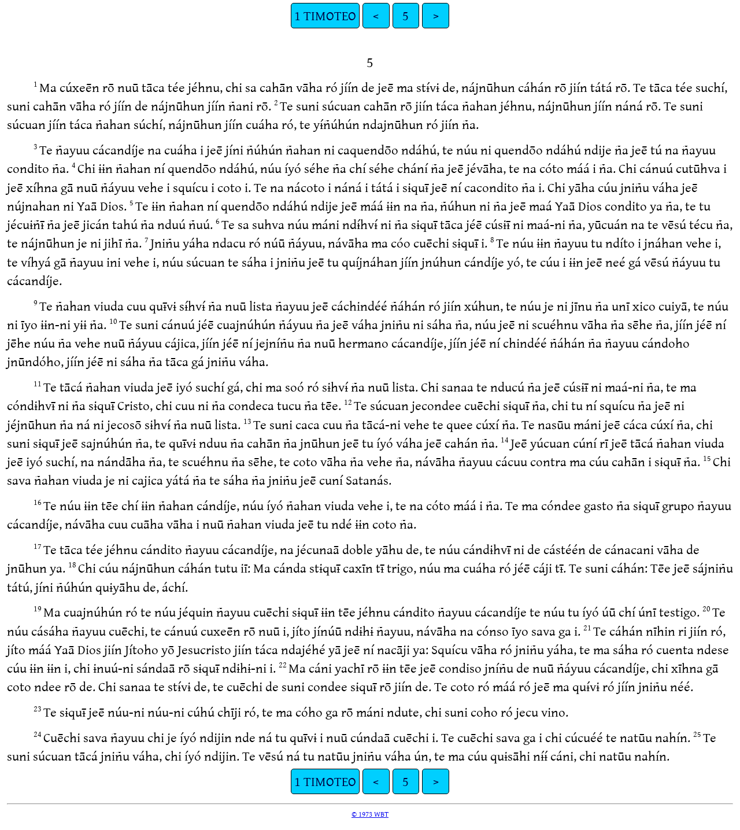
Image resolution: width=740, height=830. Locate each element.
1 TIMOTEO (325, 15)
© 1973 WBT (370, 814)
